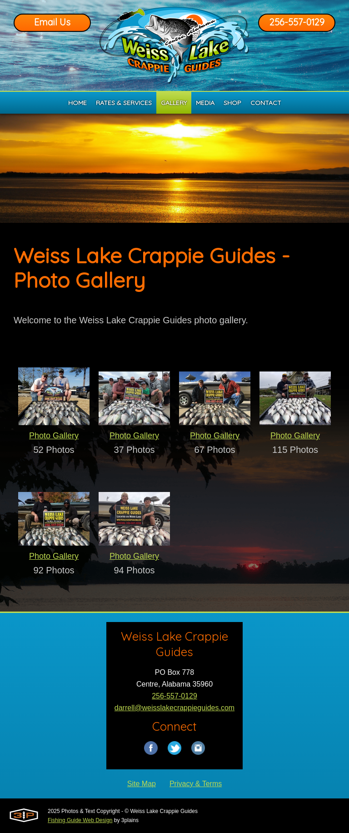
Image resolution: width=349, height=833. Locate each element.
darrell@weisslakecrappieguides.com (174, 708)
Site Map (141, 784)
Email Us (52, 22)
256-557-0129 (296, 22)
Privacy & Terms (196, 784)
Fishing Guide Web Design (80, 820)
